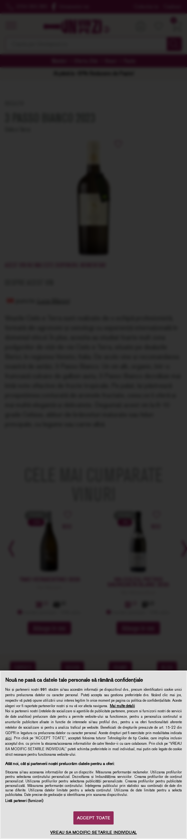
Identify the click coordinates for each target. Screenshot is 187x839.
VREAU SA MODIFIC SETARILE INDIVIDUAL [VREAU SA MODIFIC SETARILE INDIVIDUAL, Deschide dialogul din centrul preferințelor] (93, 832)
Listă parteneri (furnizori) (24, 800)
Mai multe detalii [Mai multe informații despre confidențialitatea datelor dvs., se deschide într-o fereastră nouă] (122, 706)
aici (8, 738)
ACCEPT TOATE (93, 818)
